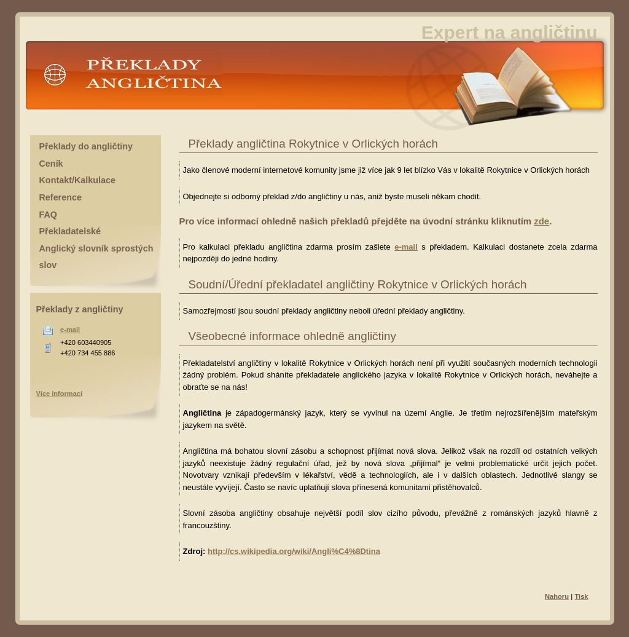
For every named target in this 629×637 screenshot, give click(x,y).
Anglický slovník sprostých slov (96, 257)
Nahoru (557, 596)
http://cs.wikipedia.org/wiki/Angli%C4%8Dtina (294, 551)
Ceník (51, 163)
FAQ (48, 215)
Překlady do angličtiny (86, 146)
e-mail (406, 246)
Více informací (59, 393)
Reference (60, 197)
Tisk (581, 596)
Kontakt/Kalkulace (77, 180)
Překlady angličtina (130, 79)
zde (541, 221)
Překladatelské (70, 231)
